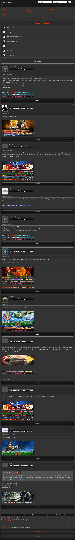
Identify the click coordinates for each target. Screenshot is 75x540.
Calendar (4, 14)
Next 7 (46, 23)
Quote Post (37, 100)
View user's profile (15, 69)
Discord (37, 536)
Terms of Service (5, 527)
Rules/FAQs (29, 11)
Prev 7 (37, 23)
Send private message (27, 69)
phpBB (9, 520)
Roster (52, 9)
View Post (13, 472)
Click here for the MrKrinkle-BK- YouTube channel (17, 285)
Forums (28, 9)
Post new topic (13, 515)
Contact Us (53, 11)
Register (3, 4)
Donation (37, 531)
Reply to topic (36, 515)
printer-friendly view (60, 515)
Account (3, 11)
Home (3, 9)
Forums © (71, 524)
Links (27, 14)
